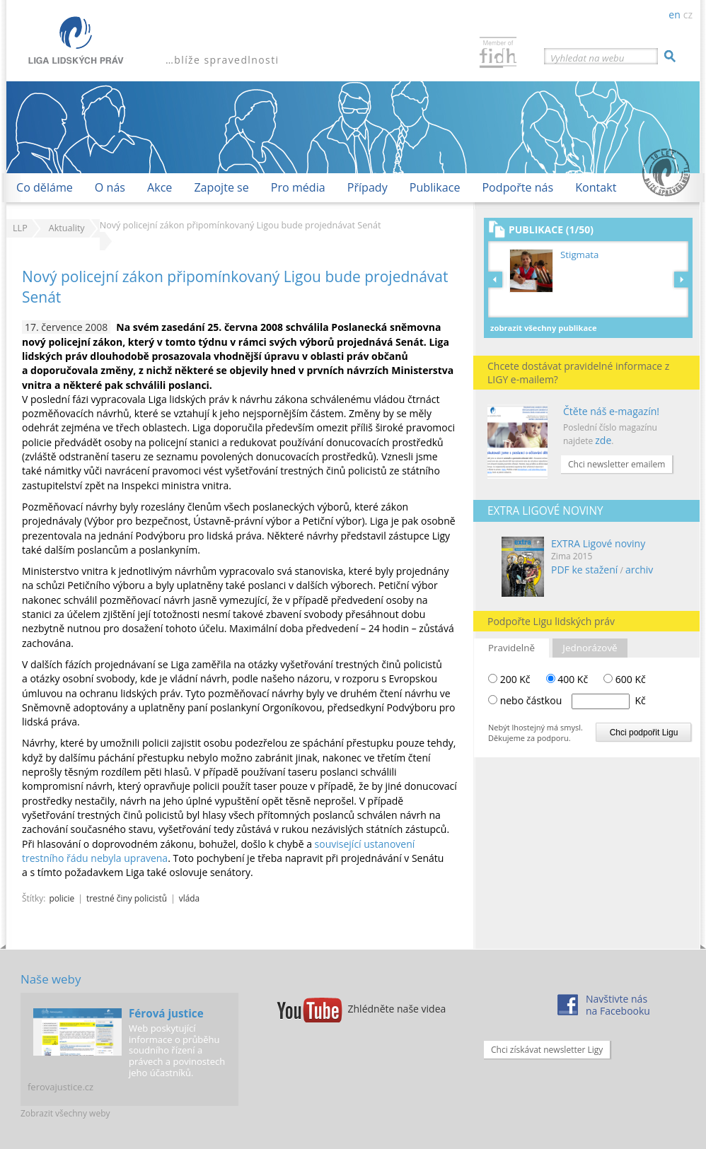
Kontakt (595, 187)
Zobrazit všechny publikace (543, 327)
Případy (367, 187)
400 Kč (567, 679)
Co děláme (44, 187)
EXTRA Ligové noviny (598, 543)
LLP (20, 228)
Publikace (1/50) (551, 229)
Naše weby (51, 979)
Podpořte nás (517, 187)
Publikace (435, 187)
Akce (159, 187)
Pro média (298, 187)
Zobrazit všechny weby (65, 1113)
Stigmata (579, 254)
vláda (189, 898)
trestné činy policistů (126, 898)
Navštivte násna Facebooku (618, 1005)
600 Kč (624, 679)
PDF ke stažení (584, 569)
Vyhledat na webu (587, 58)
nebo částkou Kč (573, 700)
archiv (639, 569)
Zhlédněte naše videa (397, 1008)
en (674, 14)
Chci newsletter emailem (616, 464)
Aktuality (67, 228)
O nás (110, 187)
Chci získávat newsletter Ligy (547, 1050)
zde (603, 440)
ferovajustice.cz (60, 1086)
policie (61, 898)
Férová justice (166, 1013)
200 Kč (509, 679)
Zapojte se (221, 187)
